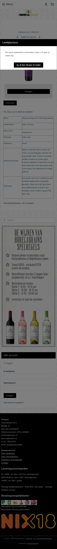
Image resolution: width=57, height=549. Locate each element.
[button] (28, 65)
